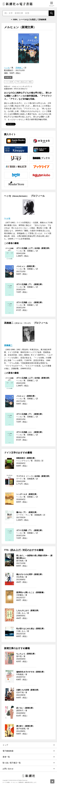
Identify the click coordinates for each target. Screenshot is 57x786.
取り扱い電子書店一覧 (12, 763)
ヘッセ (7, 68)
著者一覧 (6, 757)
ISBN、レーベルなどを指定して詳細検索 (29, 19)
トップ (5, 745)
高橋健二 (19, 68)
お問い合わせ (8, 769)
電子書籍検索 (8, 751)
